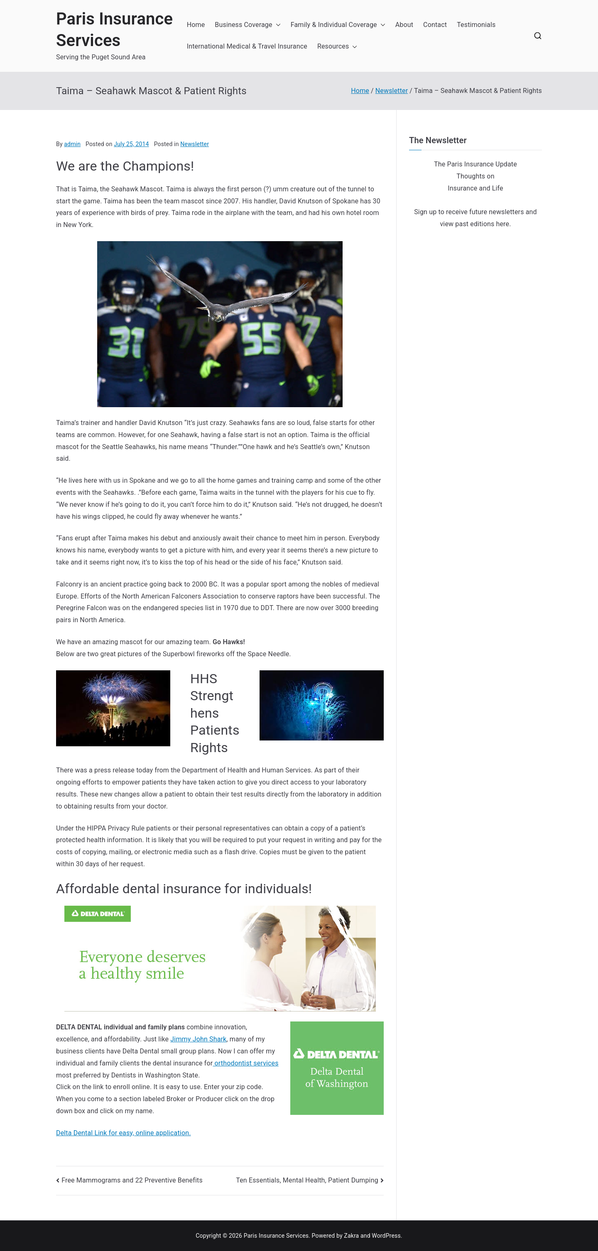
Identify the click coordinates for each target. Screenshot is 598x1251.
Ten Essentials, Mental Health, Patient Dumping (307, 1180)
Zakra (351, 1235)
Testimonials (476, 25)
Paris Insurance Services (276, 1235)
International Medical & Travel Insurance (247, 46)
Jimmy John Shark (198, 1039)
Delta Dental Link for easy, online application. (123, 1133)
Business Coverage (247, 25)
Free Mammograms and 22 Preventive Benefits (132, 1180)
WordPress (386, 1235)
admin (72, 144)
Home (196, 25)
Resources (337, 47)
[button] (276, 25)
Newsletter (194, 144)
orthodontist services (245, 1063)
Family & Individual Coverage (338, 25)
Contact (435, 25)
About (404, 25)
